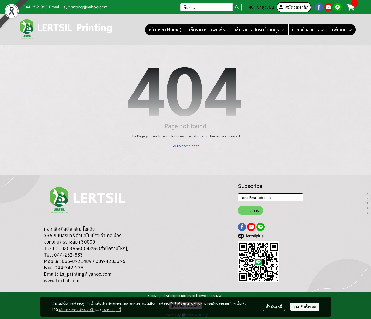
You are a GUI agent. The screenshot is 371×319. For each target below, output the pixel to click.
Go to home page (185, 145)
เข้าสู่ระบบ (261, 7)
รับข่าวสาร (250, 210)
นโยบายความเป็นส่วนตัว (77, 309)
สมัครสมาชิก (294, 7)
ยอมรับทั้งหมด (304, 306)
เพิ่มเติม (342, 30)
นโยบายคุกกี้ (111, 309)
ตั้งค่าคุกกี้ (274, 306)
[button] (211, 7)
